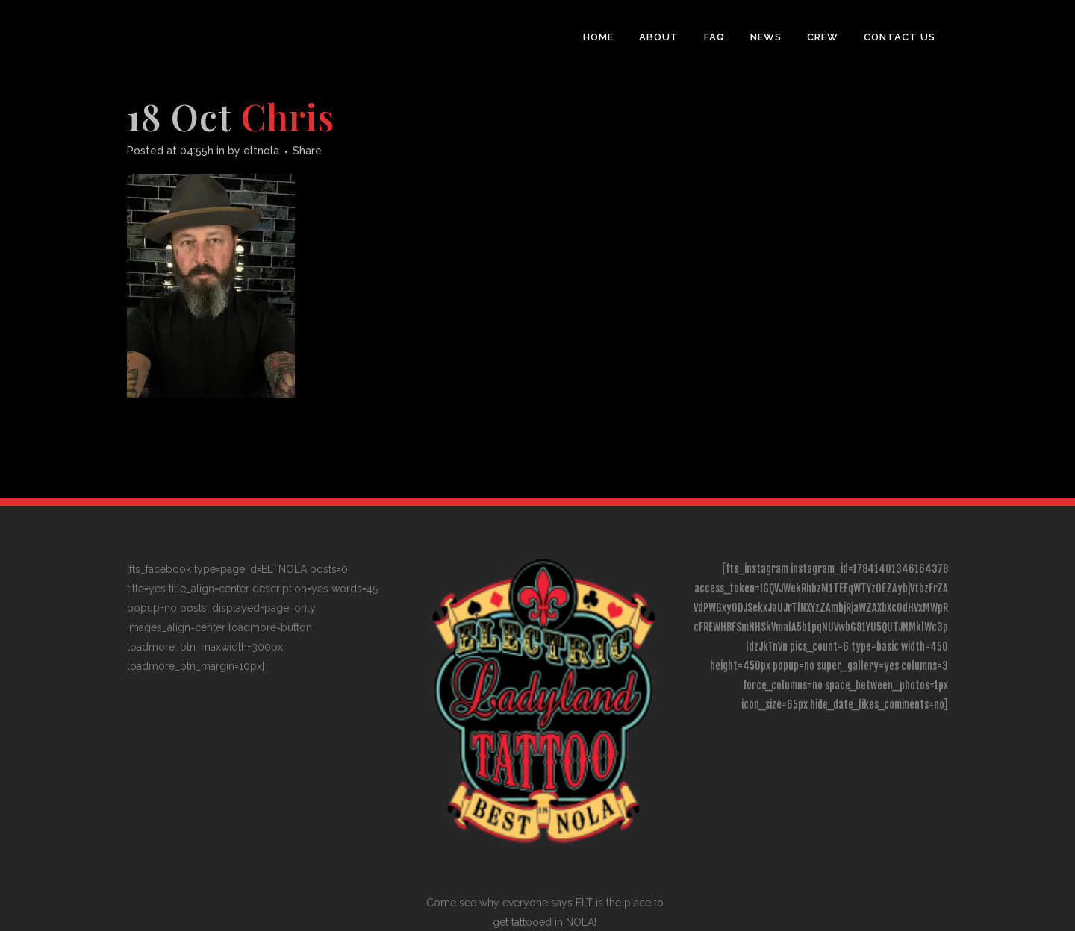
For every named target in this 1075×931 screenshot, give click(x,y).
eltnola (261, 151)
